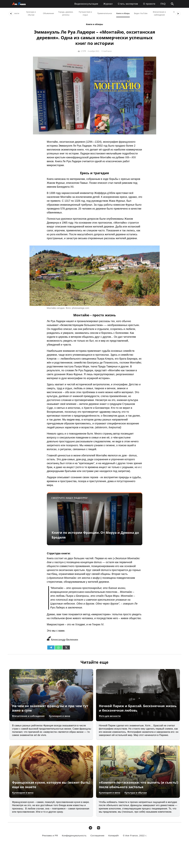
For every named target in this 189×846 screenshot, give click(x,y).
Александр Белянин (62, 639)
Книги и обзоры (94, 24)
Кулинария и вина (59, 715)
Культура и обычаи (136, 792)
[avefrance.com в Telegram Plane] (90, 828)
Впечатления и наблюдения (28, 715)
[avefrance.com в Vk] (98, 828)
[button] (172, 4)
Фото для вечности (110, 715)
